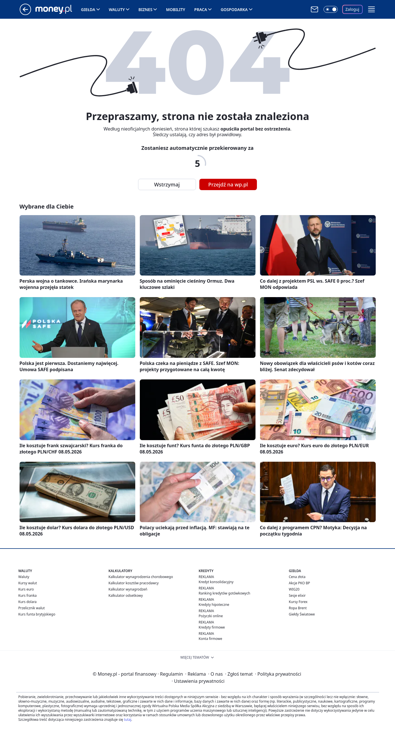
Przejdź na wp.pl (228, 184)
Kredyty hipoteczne (214, 604)
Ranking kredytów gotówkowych (224, 593)
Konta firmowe (210, 638)
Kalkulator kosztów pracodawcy (134, 583)
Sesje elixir (297, 595)
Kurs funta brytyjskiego (36, 614)
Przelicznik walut (31, 608)
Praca (200, 9)
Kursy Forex (298, 601)
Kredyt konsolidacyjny (216, 581)
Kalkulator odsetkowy (126, 595)
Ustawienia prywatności (198, 681)
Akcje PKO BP (299, 583)
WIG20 (294, 589)
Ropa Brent (298, 608)
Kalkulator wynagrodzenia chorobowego (141, 576)
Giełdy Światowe (302, 614)
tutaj (127, 719)
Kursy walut (27, 583)
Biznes (145, 9)
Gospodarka (234, 9)
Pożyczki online (211, 616)
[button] (371, 9)
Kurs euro (26, 589)
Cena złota (297, 576)
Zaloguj (352, 9)
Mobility (175, 9)
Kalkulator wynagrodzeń (128, 589)
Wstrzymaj (167, 184)
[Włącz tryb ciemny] (331, 9)
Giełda (88, 9)
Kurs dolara (27, 601)
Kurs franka (27, 595)
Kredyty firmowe (212, 627)
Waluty (117, 9)
